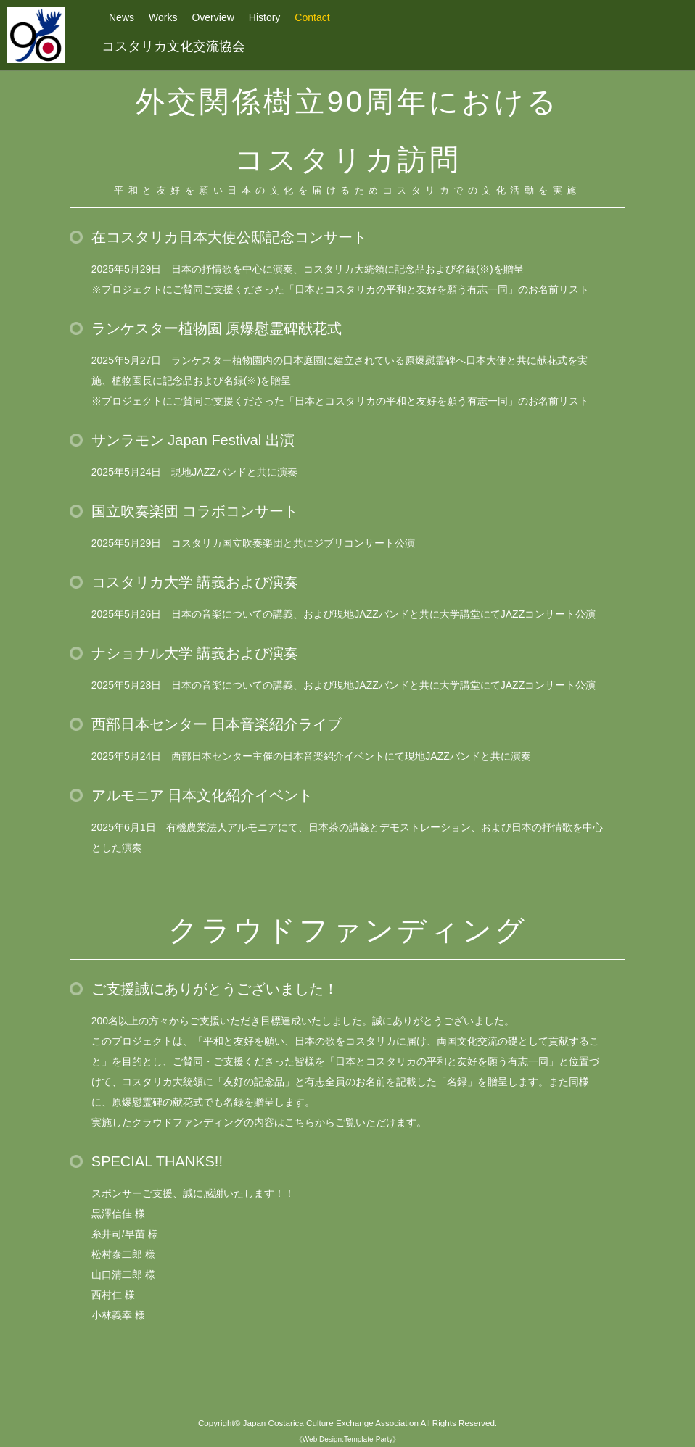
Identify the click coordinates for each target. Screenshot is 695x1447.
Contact (312, 17)
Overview (213, 17)
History (265, 17)
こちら (299, 1122)
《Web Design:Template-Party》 (347, 1439)
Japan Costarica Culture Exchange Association (331, 1422)
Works (163, 17)
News (121, 17)
